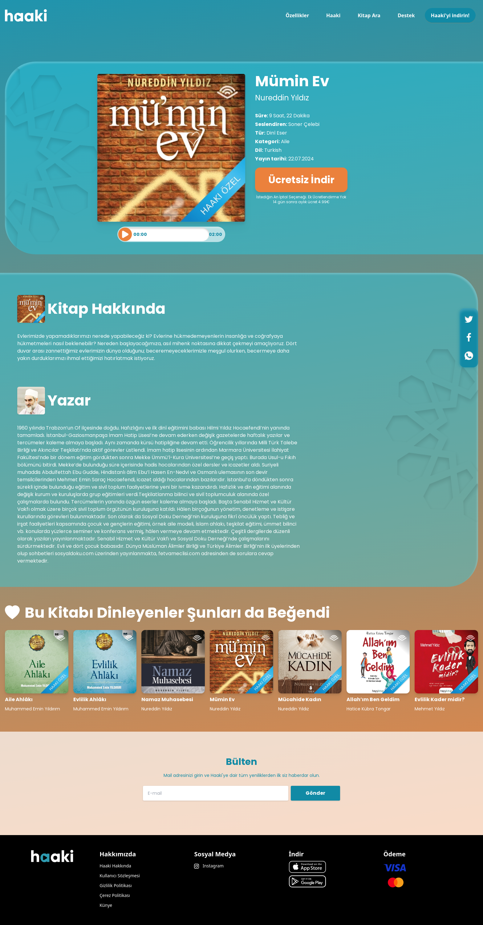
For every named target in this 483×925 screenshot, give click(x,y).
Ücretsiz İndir (301, 180)
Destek (406, 15)
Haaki (333, 15)
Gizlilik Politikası (115, 885)
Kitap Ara (369, 15)
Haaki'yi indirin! (450, 15)
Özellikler (297, 15)
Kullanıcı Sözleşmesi (119, 876)
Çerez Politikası (114, 895)
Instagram (209, 866)
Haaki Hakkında (115, 866)
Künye (105, 905)
